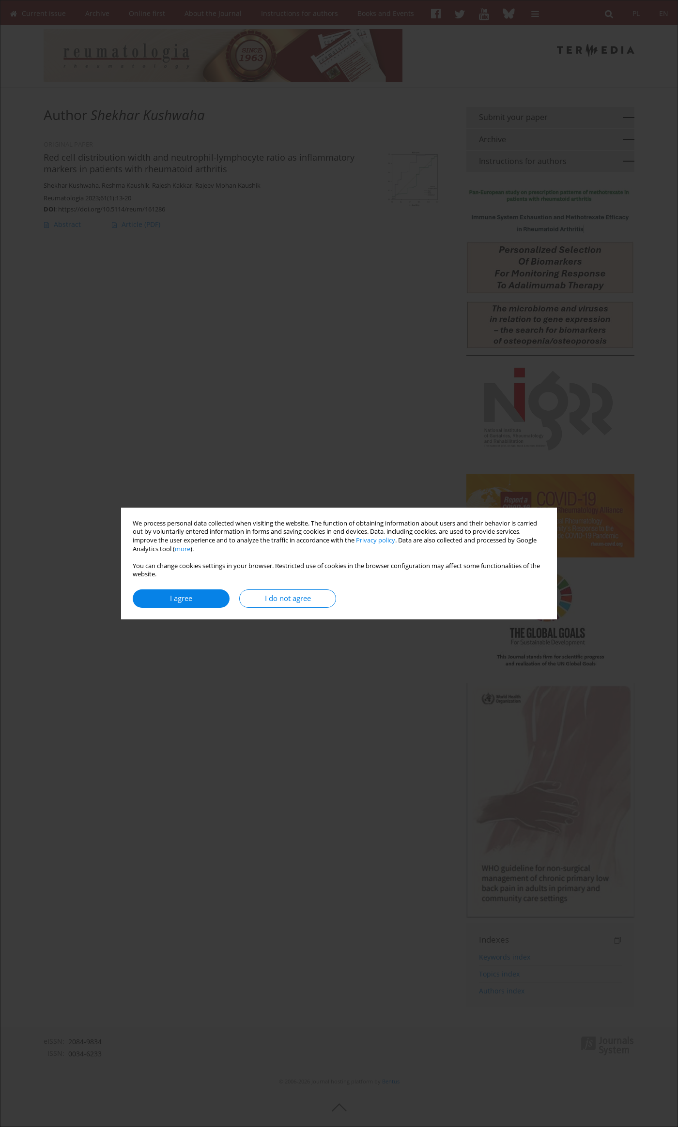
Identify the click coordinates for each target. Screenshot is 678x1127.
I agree (181, 598)
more (182, 549)
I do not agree (288, 598)
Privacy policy (375, 540)
